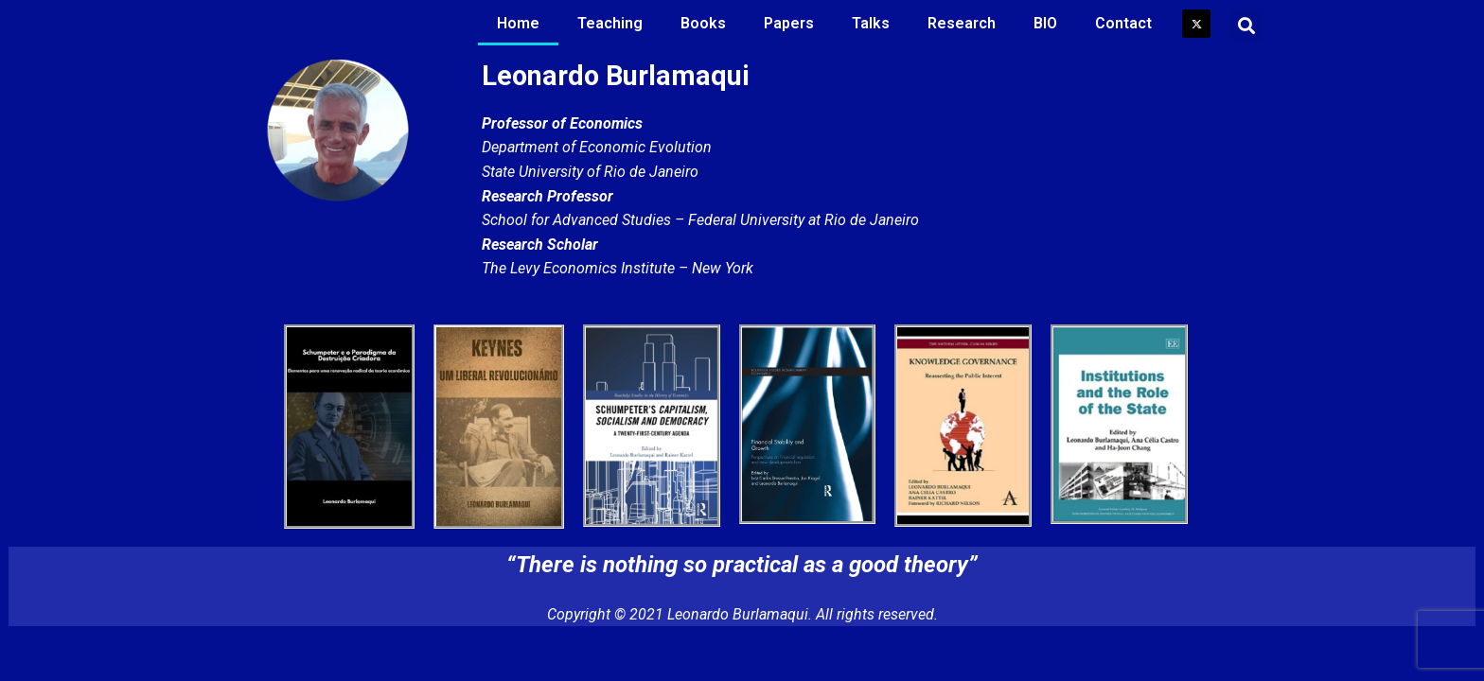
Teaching (610, 23)
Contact (1123, 23)
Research (962, 23)
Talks (871, 23)
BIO (1045, 23)
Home (518, 23)
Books (703, 23)
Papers (789, 23)
